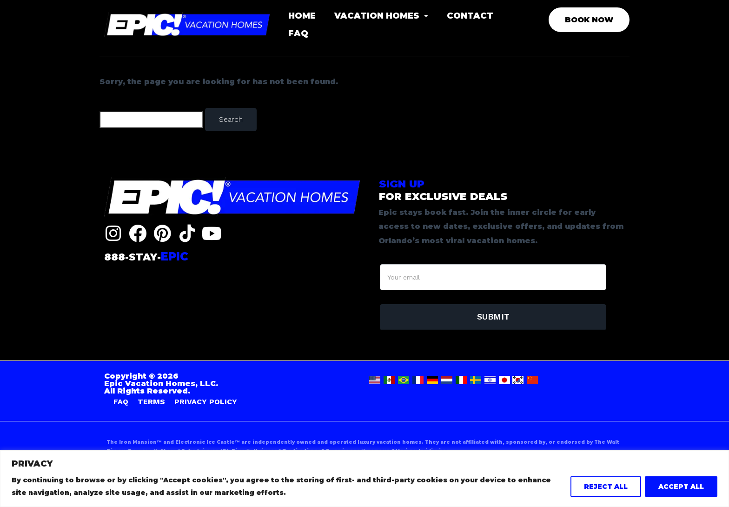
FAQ (298, 33)
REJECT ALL (606, 486)
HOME (302, 16)
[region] (364, 478)
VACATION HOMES (381, 16)
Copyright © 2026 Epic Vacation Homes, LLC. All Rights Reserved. (161, 383)
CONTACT (470, 16)
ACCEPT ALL (681, 486)
